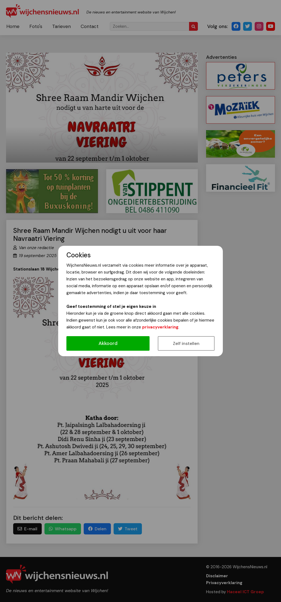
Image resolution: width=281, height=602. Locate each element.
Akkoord (108, 343)
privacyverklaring (160, 327)
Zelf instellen (186, 343)
